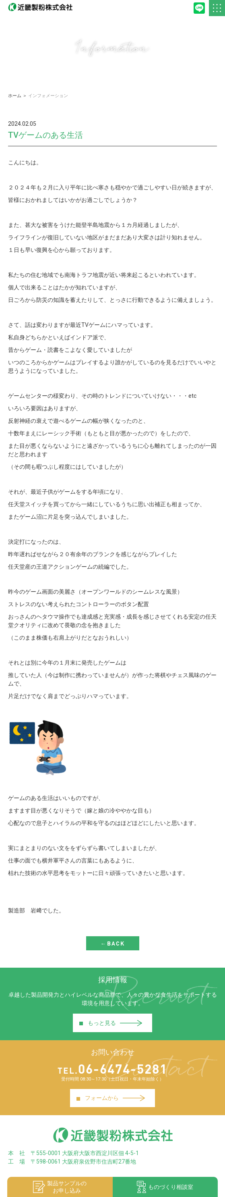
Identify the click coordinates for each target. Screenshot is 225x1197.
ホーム (14, 95)
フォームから (110, 1098)
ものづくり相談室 (165, 1187)
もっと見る (110, 1023)
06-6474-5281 (112, 1068)
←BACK (113, 943)
